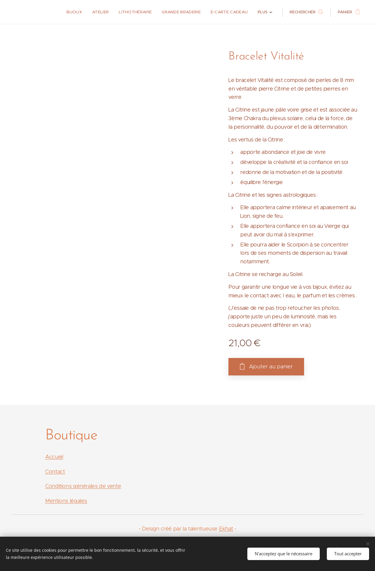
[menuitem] (43, 12)
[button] (306, 12)
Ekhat (226, 528)
